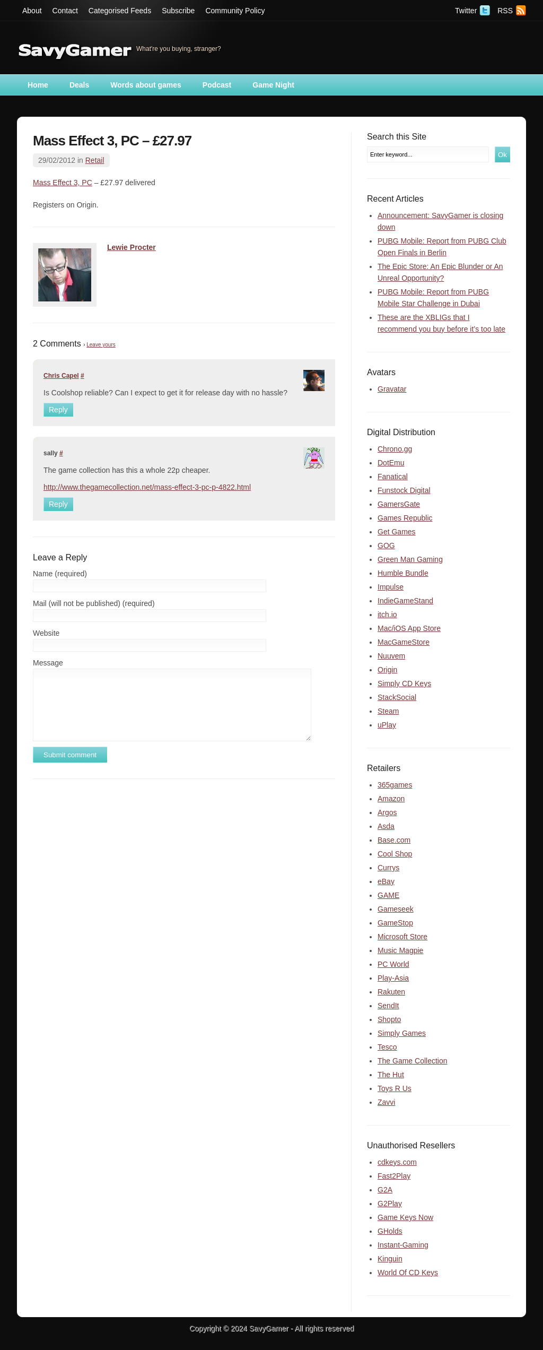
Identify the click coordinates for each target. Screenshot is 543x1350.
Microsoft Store (402, 936)
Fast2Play (394, 1176)
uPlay (387, 725)
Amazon (391, 798)
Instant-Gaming (403, 1245)
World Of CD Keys (408, 1272)
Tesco (387, 1047)
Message (48, 663)
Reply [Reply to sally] (58, 504)
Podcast (217, 85)
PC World (393, 964)
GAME (388, 895)
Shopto (389, 1019)
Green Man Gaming (410, 559)
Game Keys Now (405, 1217)
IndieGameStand (405, 600)
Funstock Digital (404, 490)
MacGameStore (404, 642)
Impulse (391, 587)
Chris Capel (61, 375)
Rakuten (391, 992)
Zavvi (386, 1102)
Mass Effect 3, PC (62, 182)
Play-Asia (393, 978)
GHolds (390, 1231)
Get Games (397, 531)
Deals (79, 85)
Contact (65, 10)
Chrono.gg (395, 449)
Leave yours (100, 345)
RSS (505, 10)
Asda (386, 826)
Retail (94, 160)
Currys (388, 867)
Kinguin (390, 1258)
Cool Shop (395, 854)
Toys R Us (394, 1088)
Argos (387, 812)
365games (395, 785)
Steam (388, 711)
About (32, 10)
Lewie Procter (131, 247)
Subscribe (178, 10)
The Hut (391, 1074)
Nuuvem (391, 656)
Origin (387, 669)
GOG (386, 545)
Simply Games (402, 1033)
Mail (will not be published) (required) (94, 603)
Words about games (145, 85)
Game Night (273, 85)
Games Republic (405, 518)
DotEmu (391, 462)
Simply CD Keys (404, 683)
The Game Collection (413, 1061)
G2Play (390, 1203)
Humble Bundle (403, 573)
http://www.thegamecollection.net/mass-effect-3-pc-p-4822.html (147, 487)
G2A (385, 1189)
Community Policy (235, 10)
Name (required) (60, 573)
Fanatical (393, 476)
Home (38, 85)
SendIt (388, 1005)
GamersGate (399, 504)
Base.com (394, 840)
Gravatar (392, 389)
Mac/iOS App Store (409, 628)
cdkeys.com (397, 1162)
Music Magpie (400, 950)
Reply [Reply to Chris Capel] (58, 409)
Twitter (466, 10)
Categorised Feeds (120, 10)
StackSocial (397, 697)
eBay (386, 881)
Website (46, 633)
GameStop (395, 923)
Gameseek (396, 909)
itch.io (387, 614)
